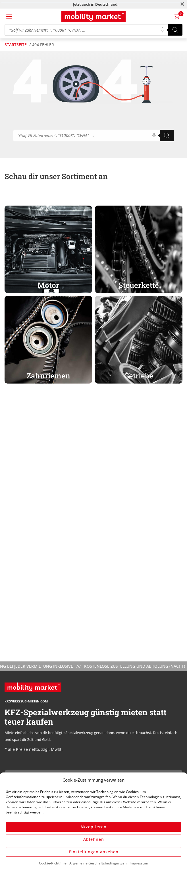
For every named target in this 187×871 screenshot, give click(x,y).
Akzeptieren (93, 826)
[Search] (175, 30)
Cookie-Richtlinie (53, 863)
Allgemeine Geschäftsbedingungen (98, 863)
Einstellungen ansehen (94, 851)
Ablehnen (93, 839)
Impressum (139, 863)
